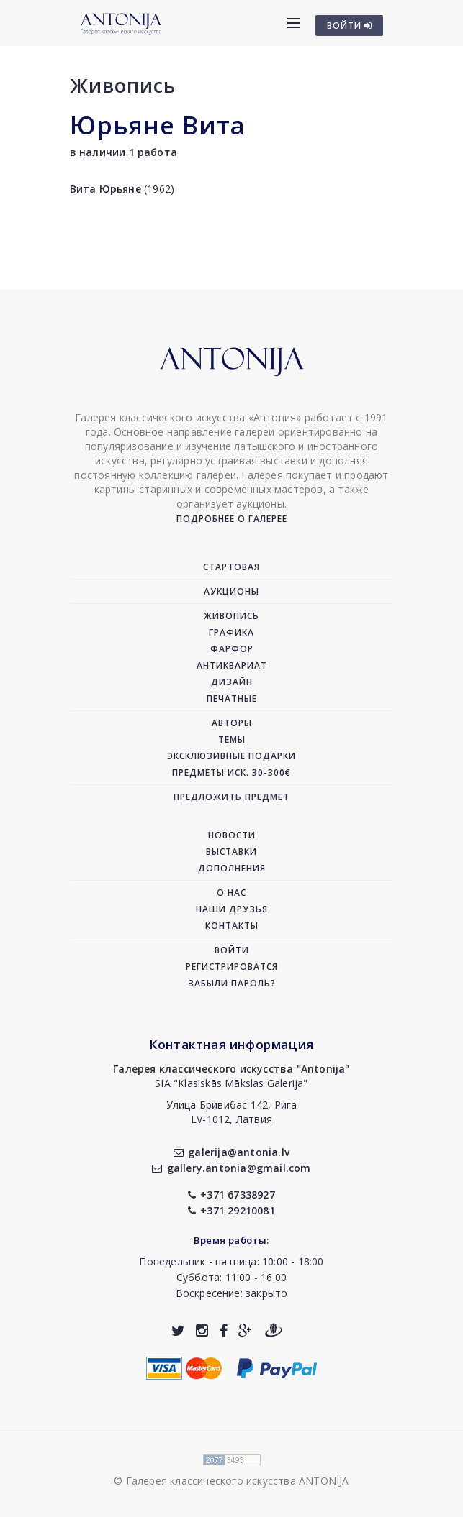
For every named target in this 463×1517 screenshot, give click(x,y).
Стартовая (231, 567)
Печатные (232, 698)
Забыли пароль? (232, 983)
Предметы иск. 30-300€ (231, 772)
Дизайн (232, 682)
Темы (232, 739)
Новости (232, 835)
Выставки (231, 851)
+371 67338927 (231, 1194)
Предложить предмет (231, 797)
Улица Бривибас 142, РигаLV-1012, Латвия (231, 1112)
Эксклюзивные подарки (231, 756)
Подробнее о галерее (231, 519)
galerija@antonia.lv (231, 1152)
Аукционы (231, 591)
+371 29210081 (231, 1210)
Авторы (232, 723)
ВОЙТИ (349, 25)
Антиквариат (232, 665)
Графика (231, 632)
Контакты (232, 926)
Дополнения (232, 868)
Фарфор (231, 649)
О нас (231, 892)
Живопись (123, 85)
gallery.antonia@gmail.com (231, 1168)
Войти (232, 950)
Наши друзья (232, 909)
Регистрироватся (232, 967)
